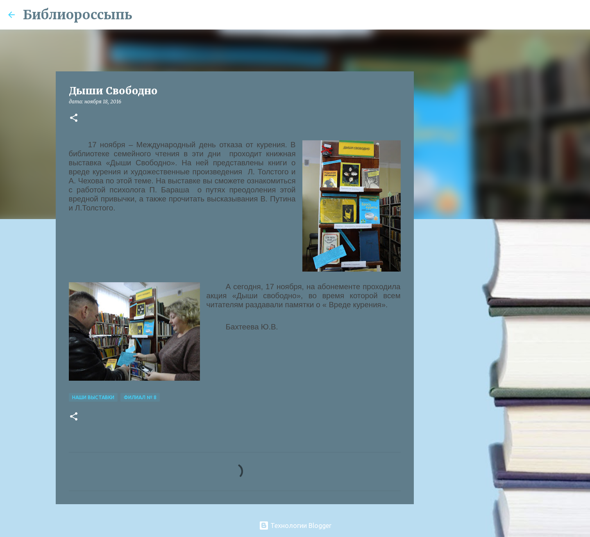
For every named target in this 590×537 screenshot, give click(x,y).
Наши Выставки (93, 397)
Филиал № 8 (140, 397)
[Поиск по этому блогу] (540, 15)
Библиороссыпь (77, 15)
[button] (74, 118)
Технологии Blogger (295, 525)
